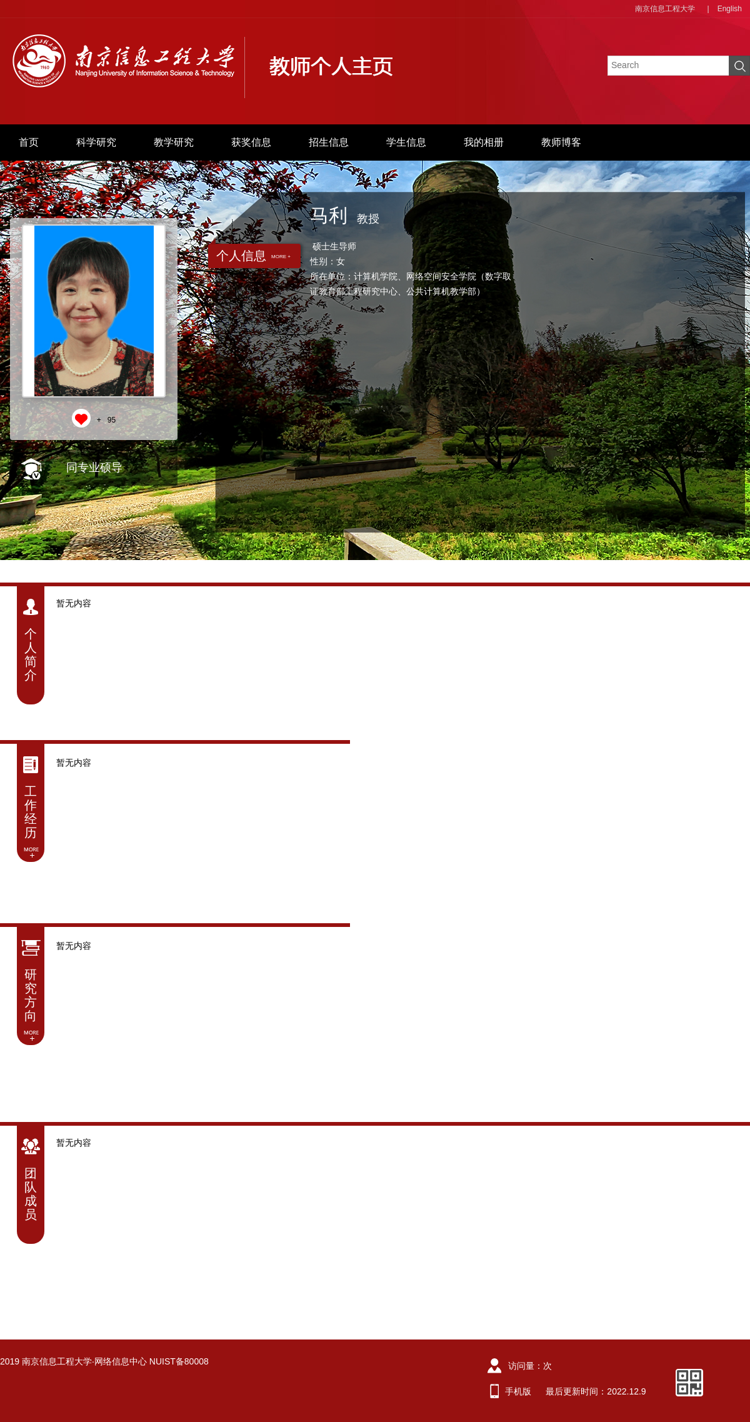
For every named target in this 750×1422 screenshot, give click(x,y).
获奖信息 (251, 142)
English (730, 8)
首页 (29, 142)
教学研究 (174, 142)
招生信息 (329, 142)
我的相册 (484, 142)
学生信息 (406, 142)
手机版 (518, 1391)
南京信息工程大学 (665, 8)
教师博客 (561, 142)
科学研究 (96, 142)
